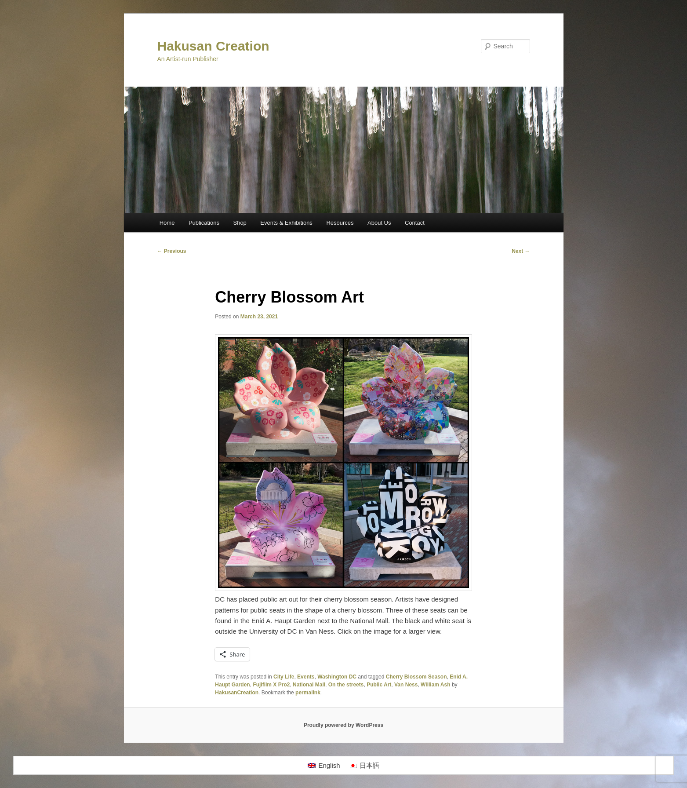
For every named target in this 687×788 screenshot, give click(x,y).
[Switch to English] (323, 765)
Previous (171, 251)
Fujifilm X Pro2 (271, 685)
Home (167, 222)
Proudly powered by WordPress (343, 725)
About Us (379, 222)
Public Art (379, 685)
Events (305, 677)
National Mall (309, 685)
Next (521, 251)
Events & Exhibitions (286, 222)
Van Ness (406, 685)
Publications (204, 222)
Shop (239, 222)
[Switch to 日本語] (364, 765)
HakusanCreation (236, 693)
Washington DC (336, 677)
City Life (283, 677)
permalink (307, 693)
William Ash (435, 685)
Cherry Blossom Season (416, 677)
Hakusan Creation (213, 46)
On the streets (346, 685)
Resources (339, 222)
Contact (415, 222)
